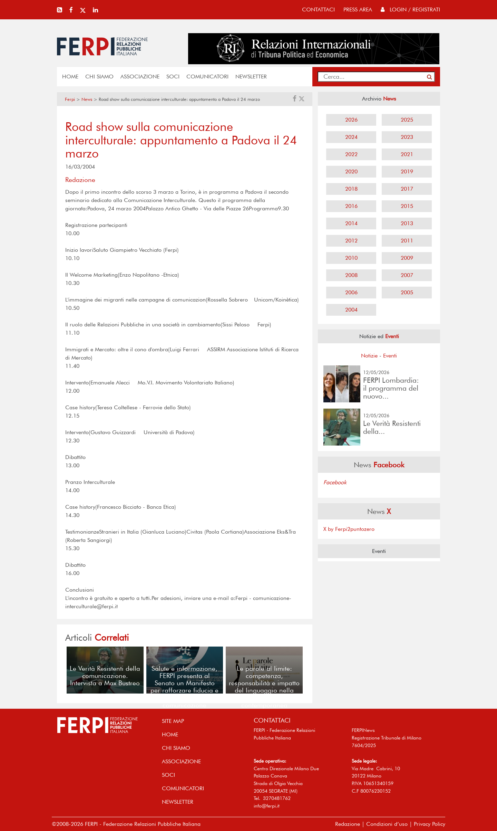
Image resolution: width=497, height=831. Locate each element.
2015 (407, 206)
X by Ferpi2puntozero (348, 529)
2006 (351, 292)
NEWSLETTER (251, 76)
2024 (351, 137)
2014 (351, 223)
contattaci (318, 9)
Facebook (335, 482)
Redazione (347, 824)
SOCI (172, 76)
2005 (407, 292)
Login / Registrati (410, 9)
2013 (407, 223)
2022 (351, 154)
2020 (351, 171)
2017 (407, 188)
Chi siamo (99, 76)
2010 (351, 258)
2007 (407, 275)
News (86, 99)
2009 (407, 258)
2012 (351, 240)
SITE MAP (173, 721)
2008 (351, 275)
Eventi (390, 355)
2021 (407, 154)
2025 (407, 119)
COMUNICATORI (207, 76)
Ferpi (70, 99)
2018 (351, 188)
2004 (351, 309)
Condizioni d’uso (387, 824)
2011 (407, 240)
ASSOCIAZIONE (139, 76)
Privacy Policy (429, 824)
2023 (407, 137)
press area (357, 9)
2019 (407, 171)
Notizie (369, 355)
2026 (351, 119)
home (70, 76)
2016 (351, 206)
